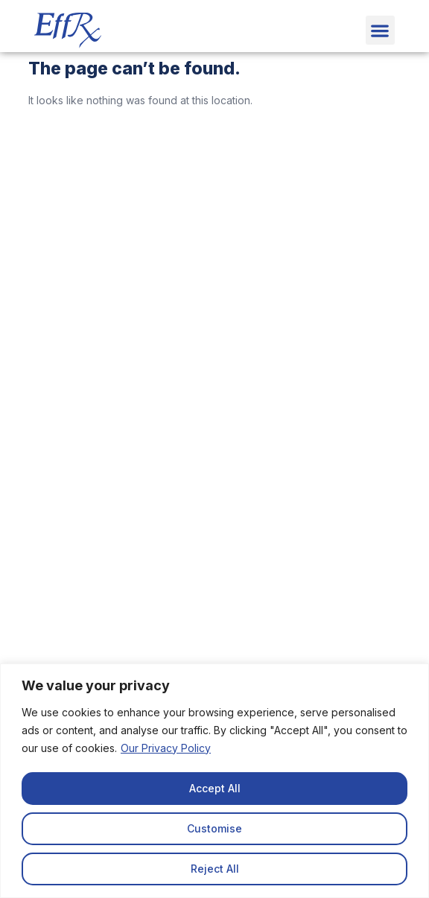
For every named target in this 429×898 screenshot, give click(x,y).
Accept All (215, 788)
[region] (214, 780)
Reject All (215, 868)
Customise (214, 828)
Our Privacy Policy (166, 748)
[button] (380, 30)
